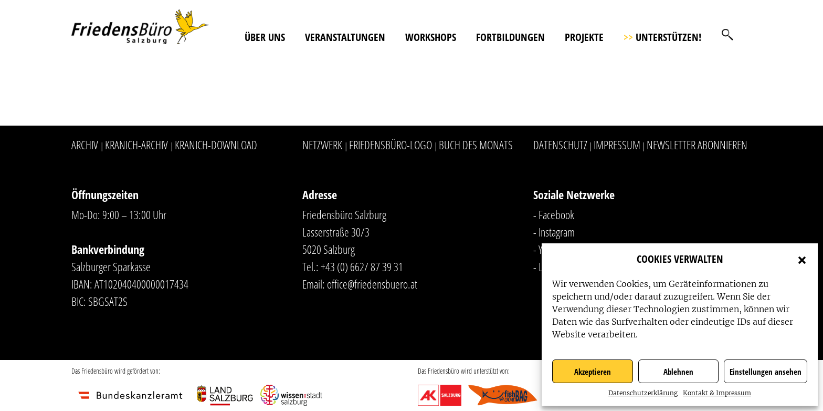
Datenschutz (560, 144)
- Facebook (553, 214)
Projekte (584, 37)
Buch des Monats (476, 144)
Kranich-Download (216, 144)
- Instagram (554, 232)
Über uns (265, 37)
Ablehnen (678, 371)
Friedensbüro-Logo (390, 144)
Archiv (84, 144)
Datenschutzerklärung (643, 393)
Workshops (430, 37)
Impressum (617, 144)
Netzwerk (322, 144)
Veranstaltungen (345, 37)
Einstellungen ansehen (765, 371)
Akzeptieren (592, 371)
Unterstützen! (662, 37)
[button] (802, 259)
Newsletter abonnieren (697, 144)
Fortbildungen (510, 37)
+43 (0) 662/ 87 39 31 (362, 266)
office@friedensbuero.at (372, 284)
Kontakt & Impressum (717, 393)
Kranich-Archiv (136, 144)
